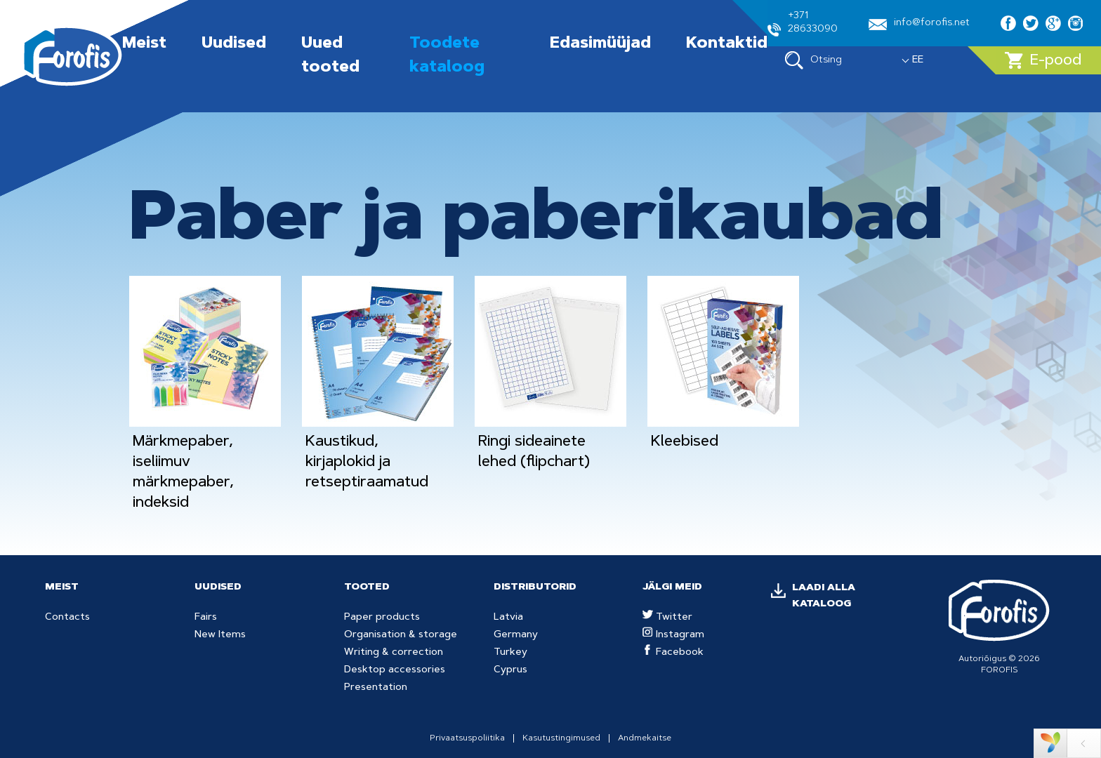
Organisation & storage (400, 635)
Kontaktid (726, 44)
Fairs (206, 618)
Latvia (508, 618)
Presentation (375, 688)
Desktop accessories (394, 670)
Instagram (673, 635)
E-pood (1043, 60)
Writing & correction (393, 653)
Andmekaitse (644, 738)
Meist (144, 44)
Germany (516, 635)
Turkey (510, 653)
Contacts (67, 618)
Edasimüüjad (600, 44)
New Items (220, 635)
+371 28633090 (802, 23)
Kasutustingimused (561, 738)
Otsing (813, 60)
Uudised (234, 44)
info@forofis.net (919, 24)
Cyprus (510, 670)
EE (917, 60)
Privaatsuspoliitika (467, 738)
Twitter (667, 618)
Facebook (673, 653)
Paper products (382, 618)
